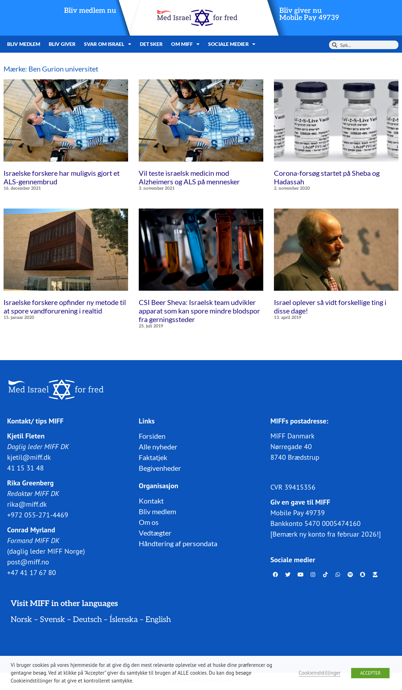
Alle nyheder (158, 446)
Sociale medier (231, 44)
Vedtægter (155, 532)
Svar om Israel (107, 44)
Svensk (52, 619)
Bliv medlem (23, 44)
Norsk (21, 619)
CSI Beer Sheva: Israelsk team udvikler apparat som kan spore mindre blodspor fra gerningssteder (199, 310)
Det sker (151, 44)
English (158, 619)
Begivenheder (160, 467)
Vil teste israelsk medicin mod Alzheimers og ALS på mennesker (189, 177)
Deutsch (87, 619)
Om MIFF (185, 44)
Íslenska (124, 619)
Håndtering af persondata (178, 543)
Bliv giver (62, 44)
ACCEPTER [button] (370, 673)
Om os (149, 521)
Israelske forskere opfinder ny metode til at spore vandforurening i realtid (65, 306)
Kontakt (151, 500)
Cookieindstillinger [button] (320, 672)
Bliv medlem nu (90, 10)
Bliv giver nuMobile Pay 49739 (309, 14)
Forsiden (152, 435)
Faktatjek (153, 457)
